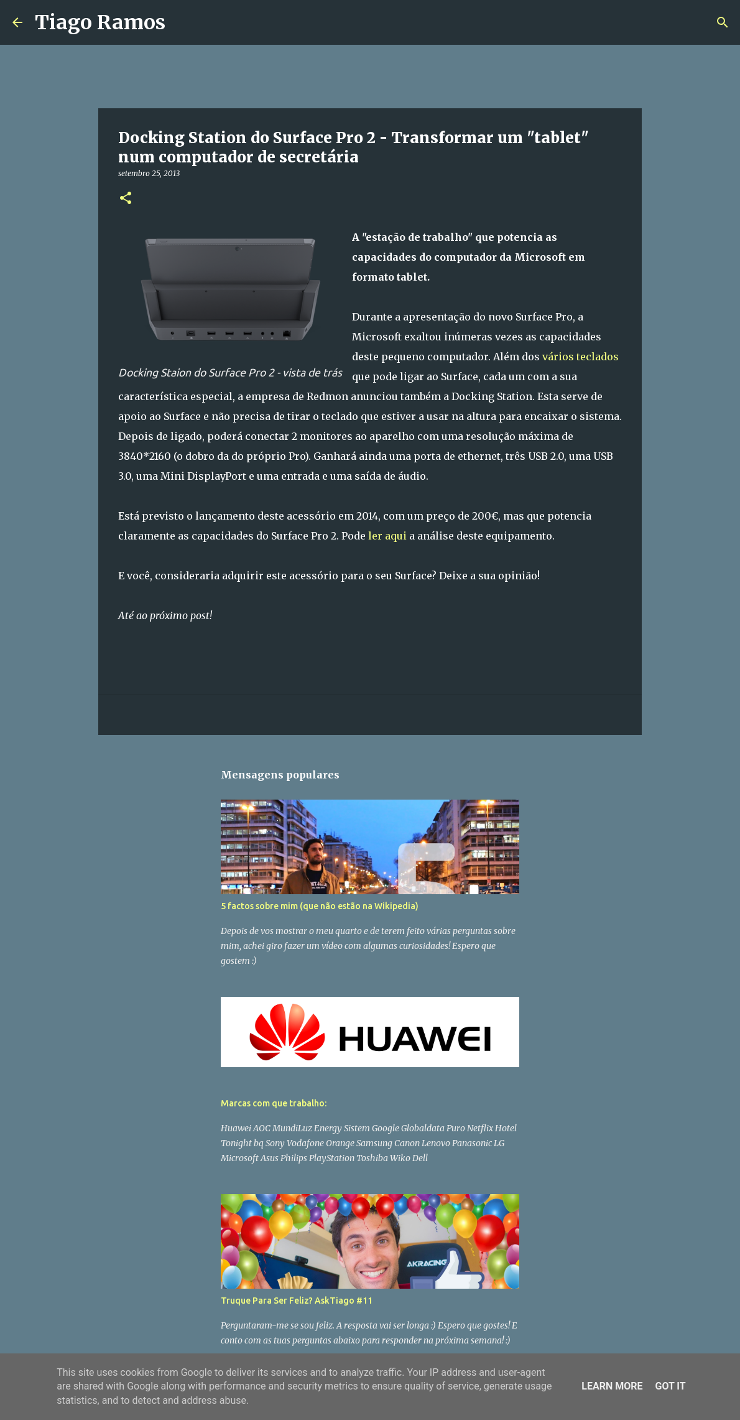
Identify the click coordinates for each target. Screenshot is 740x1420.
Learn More (611, 1386)
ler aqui (387, 536)
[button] (125, 198)
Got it (670, 1386)
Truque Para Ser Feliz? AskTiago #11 (296, 1301)
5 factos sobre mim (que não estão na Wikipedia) (320, 906)
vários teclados (580, 356)
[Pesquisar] (182, 22)
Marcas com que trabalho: (273, 1103)
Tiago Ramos (100, 22)
